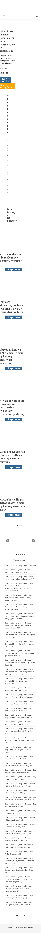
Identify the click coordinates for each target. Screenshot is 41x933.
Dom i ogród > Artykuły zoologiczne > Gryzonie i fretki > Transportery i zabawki (19, 681)
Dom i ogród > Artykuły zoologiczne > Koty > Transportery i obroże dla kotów (19, 740)
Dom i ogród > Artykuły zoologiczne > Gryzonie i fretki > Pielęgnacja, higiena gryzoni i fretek (19, 653)
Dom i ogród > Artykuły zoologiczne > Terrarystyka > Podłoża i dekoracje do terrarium (19, 870)
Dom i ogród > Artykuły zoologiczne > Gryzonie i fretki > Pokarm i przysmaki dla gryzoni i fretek (19, 671)
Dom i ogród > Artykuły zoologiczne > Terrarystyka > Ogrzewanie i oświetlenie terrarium (20, 860)
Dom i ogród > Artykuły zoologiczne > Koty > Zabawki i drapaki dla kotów (19, 749)
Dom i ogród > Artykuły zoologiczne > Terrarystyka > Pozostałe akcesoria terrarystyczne (19, 888)
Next (33, 541)
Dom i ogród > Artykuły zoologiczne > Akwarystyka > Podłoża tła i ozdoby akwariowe (19, 597)
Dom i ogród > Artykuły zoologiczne (20, 565)
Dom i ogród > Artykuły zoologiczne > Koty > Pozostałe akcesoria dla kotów (19, 731)
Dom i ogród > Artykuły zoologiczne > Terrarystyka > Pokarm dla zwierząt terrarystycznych (19, 879)
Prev (7, 541)
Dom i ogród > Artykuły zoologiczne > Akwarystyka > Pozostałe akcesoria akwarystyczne (19, 625)
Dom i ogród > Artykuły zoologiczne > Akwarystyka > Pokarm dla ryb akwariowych (19, 607)
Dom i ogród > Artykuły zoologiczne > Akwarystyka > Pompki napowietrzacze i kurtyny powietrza (20, 616)
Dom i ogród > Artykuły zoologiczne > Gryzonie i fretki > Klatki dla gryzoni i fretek (19, 644)
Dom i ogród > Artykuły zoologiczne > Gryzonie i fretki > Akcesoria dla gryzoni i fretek (20, 634)
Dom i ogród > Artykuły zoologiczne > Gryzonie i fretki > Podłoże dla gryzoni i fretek (20, 662)
